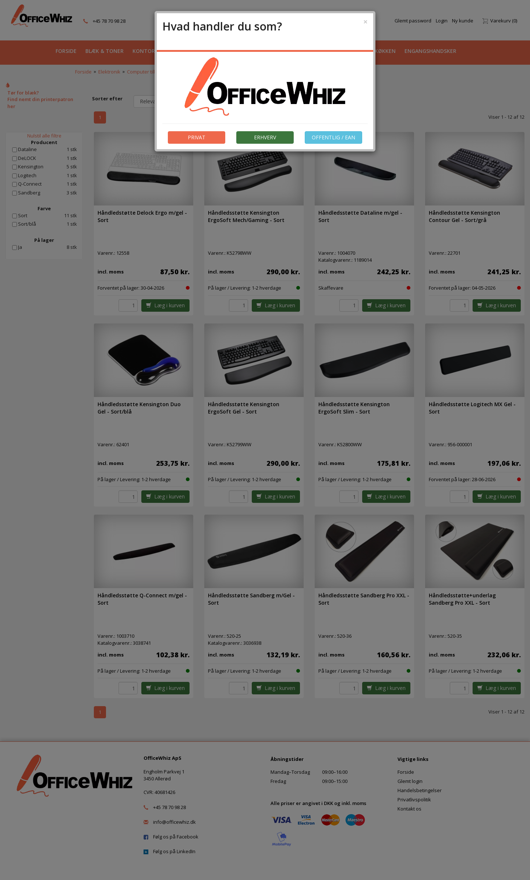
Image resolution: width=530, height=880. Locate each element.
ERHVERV (265, 137)
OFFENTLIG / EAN (333, 137)
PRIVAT (196, 137)
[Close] (365, 22)
